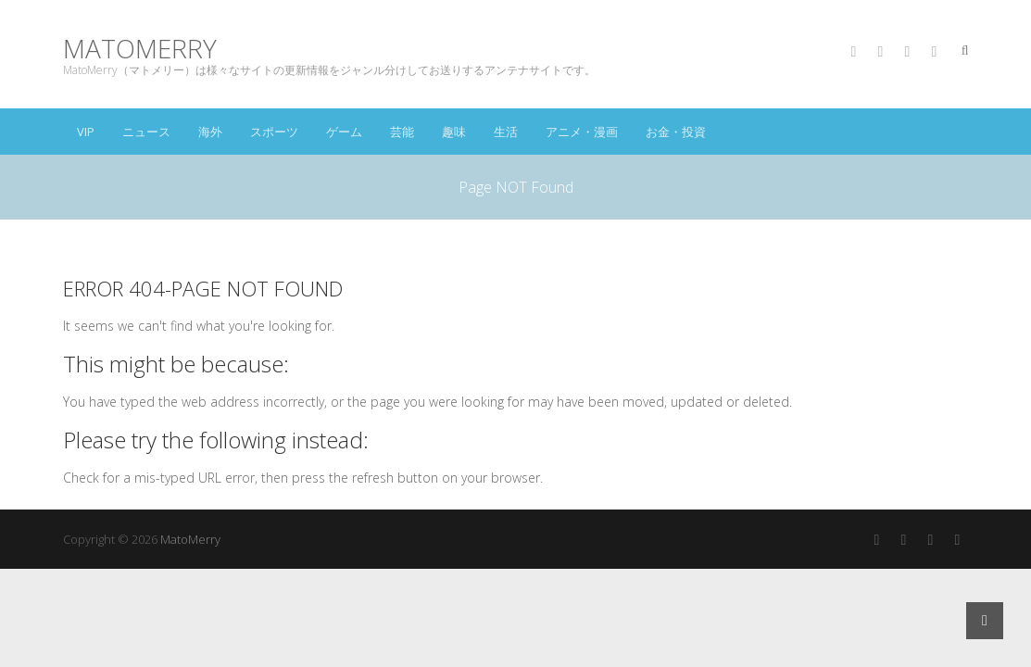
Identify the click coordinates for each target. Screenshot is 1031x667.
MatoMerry (140, 48)
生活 (506, 131)
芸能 (402, 131)
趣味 (454, 131)
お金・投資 (676, 131)
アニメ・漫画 (582, 131)
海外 (210, 131)
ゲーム (344, 131)
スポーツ (274, 131)
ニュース (146, 131)
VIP (85, 131)
